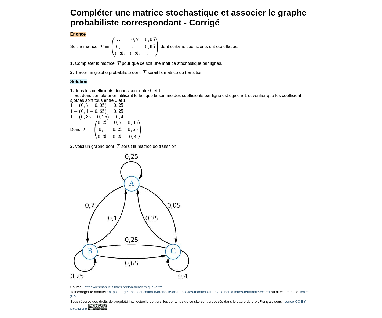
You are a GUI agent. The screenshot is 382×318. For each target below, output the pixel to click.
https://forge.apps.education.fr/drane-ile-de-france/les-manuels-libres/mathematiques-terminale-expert (189, 292)
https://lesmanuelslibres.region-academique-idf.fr (123, 287)
